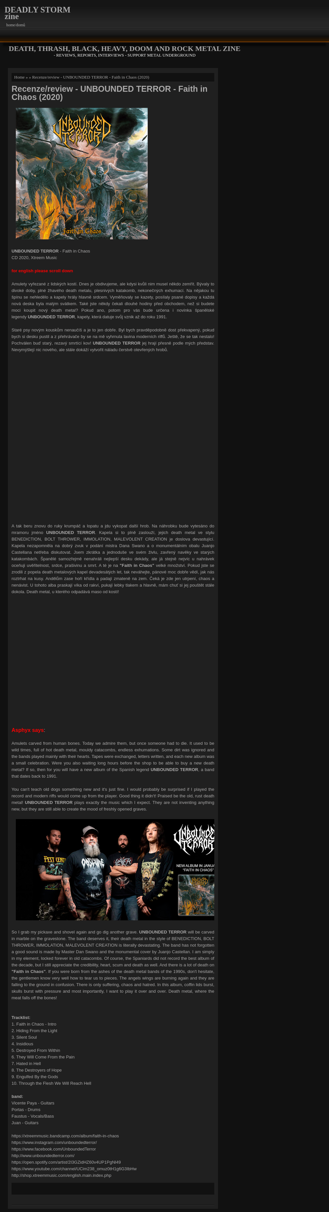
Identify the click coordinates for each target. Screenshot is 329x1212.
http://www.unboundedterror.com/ (43, 1155)
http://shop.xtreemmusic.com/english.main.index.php (61, 1175)
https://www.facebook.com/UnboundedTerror (54, 1149)
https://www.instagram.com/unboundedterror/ (54, 1142)
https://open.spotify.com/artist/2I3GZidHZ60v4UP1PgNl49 (66, 1162)
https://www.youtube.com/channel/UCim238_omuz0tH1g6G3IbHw (74, 1168)
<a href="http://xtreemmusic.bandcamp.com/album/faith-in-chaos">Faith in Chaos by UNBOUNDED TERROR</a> (113, 437)
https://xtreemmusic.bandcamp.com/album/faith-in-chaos (65, 1135)
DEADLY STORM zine (38, 13)
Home (19, 77)
